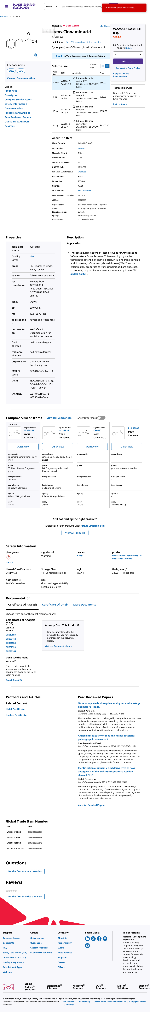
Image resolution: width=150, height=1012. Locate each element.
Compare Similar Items (18, 99)
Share (105, 26)
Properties (11, 90)
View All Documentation (21, 78)
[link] (15, 938)
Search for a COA (14, 680)
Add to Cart (128, 61)
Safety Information (16, 104)
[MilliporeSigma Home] (24, 6)
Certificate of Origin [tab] (55, 604)
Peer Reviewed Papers (18, 117)
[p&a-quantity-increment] (140, 54)
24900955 (82, 172)
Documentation (14, 108)
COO (21, 70)
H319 (79, 555)
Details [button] (128, 48)
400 (32, 256)
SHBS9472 (11, 638)
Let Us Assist (120, 104)
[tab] (6, 16)
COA (11, 70)
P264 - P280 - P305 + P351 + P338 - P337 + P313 (127, 557)
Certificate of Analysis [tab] (22, 604)
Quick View (23, 446)
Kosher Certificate (16, 715)
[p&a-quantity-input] (128, 54)
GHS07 (9, 562)
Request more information (121, 75)
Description (11, 95)
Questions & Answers (17, 121)
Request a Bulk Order (128, 68)
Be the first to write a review (26, 897)
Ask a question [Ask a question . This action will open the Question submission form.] (94, 42)
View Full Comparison (59, 417)
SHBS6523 (11, 643)
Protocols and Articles (17, 112)
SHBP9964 (11, 651)
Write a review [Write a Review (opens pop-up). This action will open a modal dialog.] (78, 42)
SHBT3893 (11, 634)
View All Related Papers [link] (91, 805)
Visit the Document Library (58, 646)
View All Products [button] (75, 532)
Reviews (10, 126)
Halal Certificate (15, 709)
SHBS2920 (11, 647)
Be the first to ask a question (25, 871)
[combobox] (81, 6)
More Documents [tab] (84, 604)
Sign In (59, 56)
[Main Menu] (6, 6)
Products (4, 16)
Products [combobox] (50, 6)
